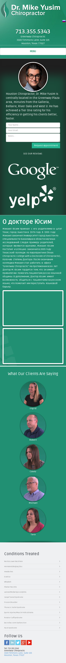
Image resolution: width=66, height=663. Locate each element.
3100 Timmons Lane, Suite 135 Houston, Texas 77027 (18, 654)
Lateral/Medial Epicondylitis (15, 592)
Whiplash (7, 582)
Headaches (8, 572)
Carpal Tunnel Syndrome (13, 597)
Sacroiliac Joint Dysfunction (15, 623)
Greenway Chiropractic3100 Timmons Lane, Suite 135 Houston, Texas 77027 (33, 40)
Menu (36, 52)
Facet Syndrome (10, 628)
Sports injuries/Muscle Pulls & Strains (18, 613)
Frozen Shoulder (10, 602)
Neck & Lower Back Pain (13, 561)
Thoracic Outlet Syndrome (14, 607)
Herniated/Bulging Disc (13, 567)
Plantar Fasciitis (10, 587)
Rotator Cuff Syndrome (13, 618)
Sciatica (7, 577)
